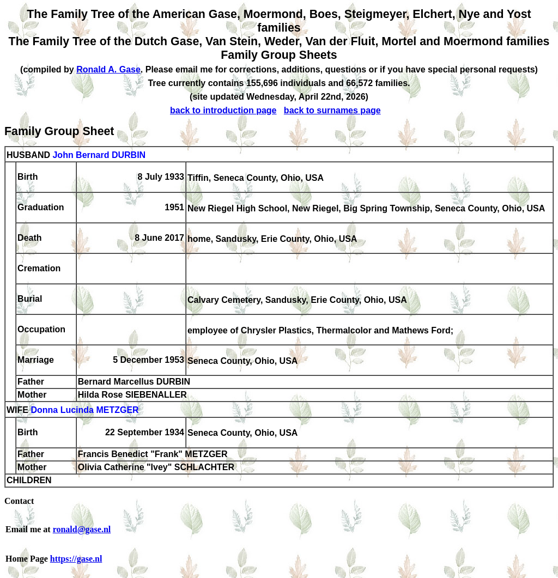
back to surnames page (332, 110)
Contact (19, 501)
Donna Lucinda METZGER (84, 410)
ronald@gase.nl (82, 529)
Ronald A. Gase (108, 69)
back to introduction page (223, 110)
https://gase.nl (76, 558)
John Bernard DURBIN (98, 155)
